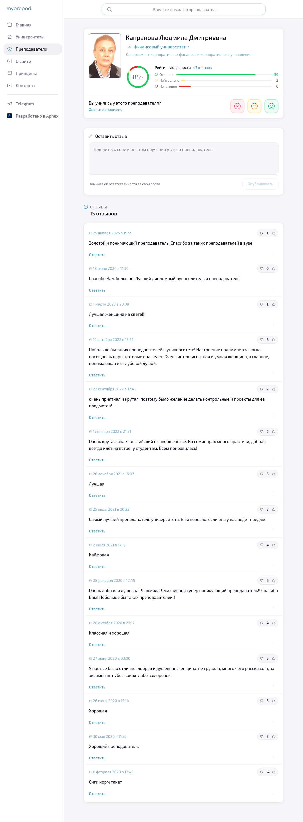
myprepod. (19, 8)
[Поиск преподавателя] (187, 9)
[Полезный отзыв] (273, 233)
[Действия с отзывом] (274, 253)
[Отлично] (271, 106)
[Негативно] (237, 106)
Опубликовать (260, 183)
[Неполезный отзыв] (261, 233)
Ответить (97, 254)
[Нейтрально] (254, 106)
